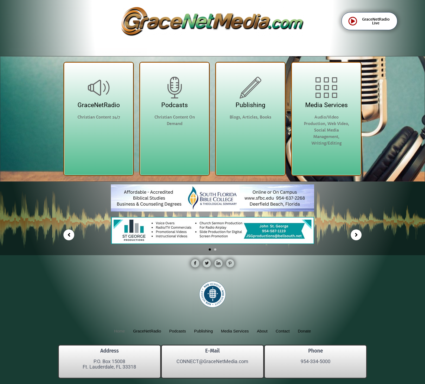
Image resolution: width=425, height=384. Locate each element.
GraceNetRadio (45, 52)
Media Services (133, 52)
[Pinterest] (230, 263)
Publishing (101, 52)
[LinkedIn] (218, 263)
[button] (210, 249)
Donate (202, 52)
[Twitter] (207, 263)
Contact (181, 52)
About (160, 52)
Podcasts (75, 52)
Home (17, 52)
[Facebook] (195, 263)
